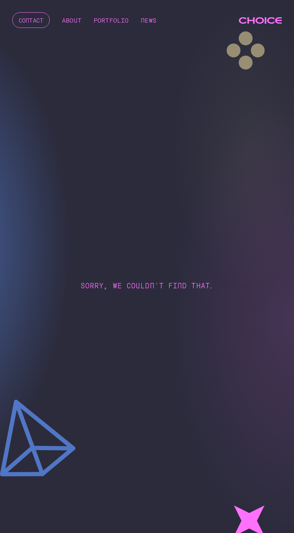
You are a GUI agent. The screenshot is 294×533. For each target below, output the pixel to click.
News (151, 20)
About (74, 20)
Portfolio (113, 20)
